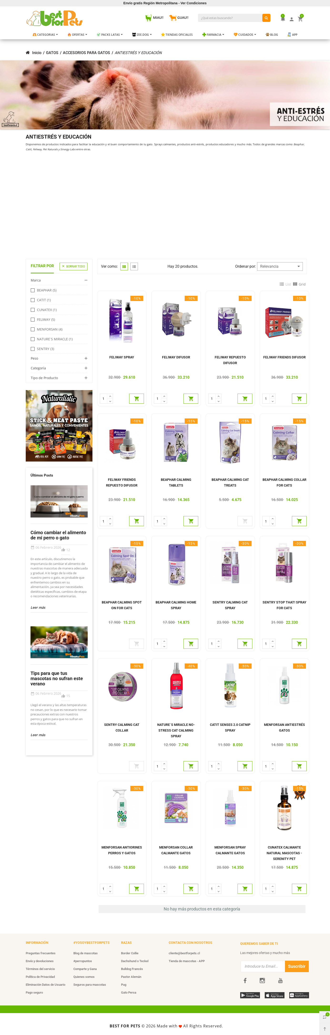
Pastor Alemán (131, 977)
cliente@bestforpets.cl (184, 953)
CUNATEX (47, 310)
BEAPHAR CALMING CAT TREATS (230, 482)
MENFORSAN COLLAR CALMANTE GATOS (176, 850)
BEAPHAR (46, 290)
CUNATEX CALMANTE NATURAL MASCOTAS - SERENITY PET (284, 853)
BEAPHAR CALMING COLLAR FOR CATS (284, 482)
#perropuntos (82, 961)
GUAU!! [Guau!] (178, 17)
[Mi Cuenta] (292, 18)
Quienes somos (84, 977)
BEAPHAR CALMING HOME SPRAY (176, 605)
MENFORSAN (49, 329)
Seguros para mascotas (89, 984)
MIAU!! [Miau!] (154, 17)
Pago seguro (34, 992)
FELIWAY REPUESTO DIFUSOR (230, 360)
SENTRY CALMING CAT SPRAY (230, 605)
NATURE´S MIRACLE (55, 339)
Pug (123, 984)
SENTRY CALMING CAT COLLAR (121, 727)
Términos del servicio (40, 969)
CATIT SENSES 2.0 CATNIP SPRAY (230, 727)
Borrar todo (73, 266)
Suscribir (296, 966)
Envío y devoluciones (40, 961)
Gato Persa (128, 992)
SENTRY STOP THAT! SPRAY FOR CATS (284, 605)
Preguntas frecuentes (41, 953)
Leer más (37, 607)
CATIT (44, 300)
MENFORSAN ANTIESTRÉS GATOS (284, 727)
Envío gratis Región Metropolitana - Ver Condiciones (165, 3)
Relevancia (280, 266)
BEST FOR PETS (125, 1026)
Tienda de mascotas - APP (187, 961)
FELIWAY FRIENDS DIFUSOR (284, 357)
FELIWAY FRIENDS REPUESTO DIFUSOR (121, 482)
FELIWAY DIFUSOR (176, 357)
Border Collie (129, 953)
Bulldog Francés (132, 969)
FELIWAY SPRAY (121, 357)
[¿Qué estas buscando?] (266, 18)
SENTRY (45, 349)
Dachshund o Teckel (134, 961)
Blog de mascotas (85, 953)
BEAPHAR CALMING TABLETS (176, 482)
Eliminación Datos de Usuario (45, 984)
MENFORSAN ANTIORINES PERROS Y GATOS (122, 850)
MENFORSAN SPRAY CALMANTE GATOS (230, 850)
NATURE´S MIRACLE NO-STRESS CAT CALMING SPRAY (176, 730)
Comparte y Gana (85, 969)
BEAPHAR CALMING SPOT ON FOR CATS (122, 605)
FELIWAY (46, 319)
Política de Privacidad (40, 977)
